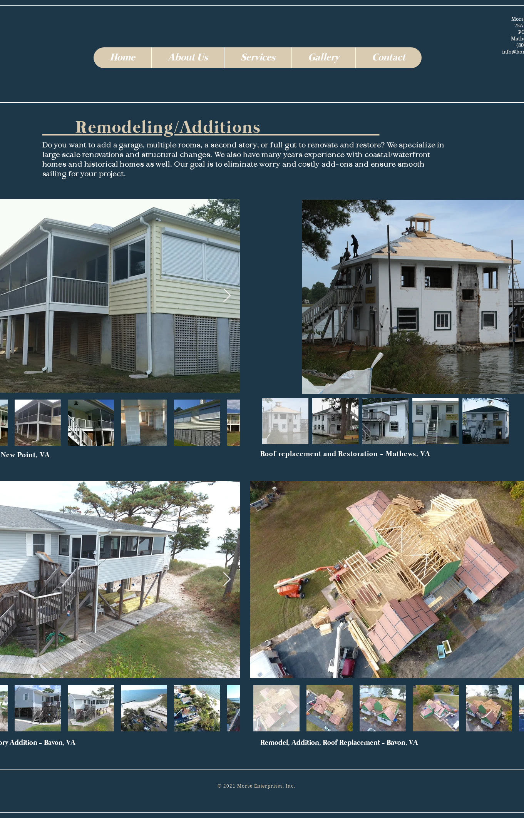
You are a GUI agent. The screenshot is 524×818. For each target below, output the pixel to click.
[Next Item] (227, 295)
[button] (187, 57)
